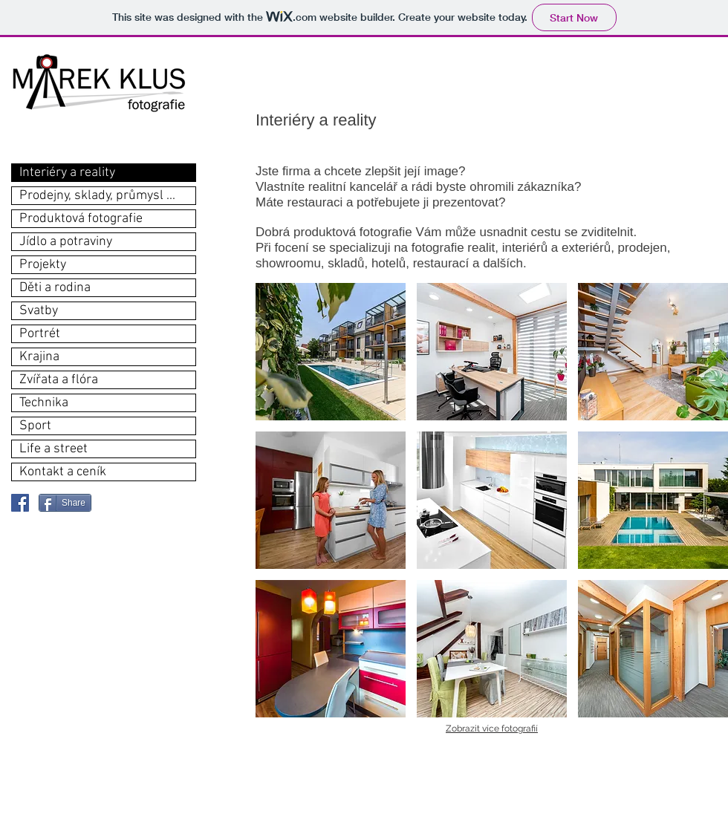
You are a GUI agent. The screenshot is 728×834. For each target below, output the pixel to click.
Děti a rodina (55, 288)
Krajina (39, 357)
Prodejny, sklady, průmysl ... (97, 195)
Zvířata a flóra (58, 380)
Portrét (39, 334)
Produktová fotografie (81, 219)
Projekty (42, 265)
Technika (43, 403)
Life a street (53, 449)
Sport (35, 426)
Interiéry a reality (67, 172)
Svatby (38, 311)
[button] (331, 351)
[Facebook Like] (130, 502)
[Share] (65, 503)
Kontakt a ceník (62, 472)
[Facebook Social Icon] (20, 503)
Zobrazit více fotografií (492, 728)
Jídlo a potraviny (65, 242)
